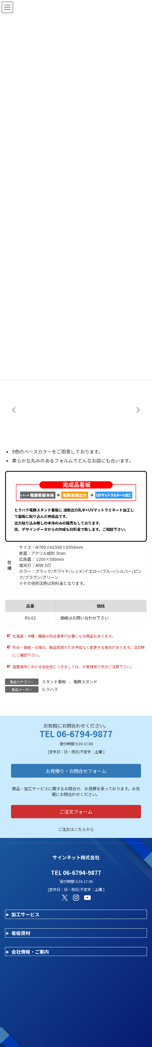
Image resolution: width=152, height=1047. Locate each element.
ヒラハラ (50, 689)
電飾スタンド (85, 681)
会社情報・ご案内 (30, 951)
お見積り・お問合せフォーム (76, 771)
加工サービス (25, 914)
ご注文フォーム (76, 811)
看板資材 (20, 933)
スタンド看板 (54, 681)
